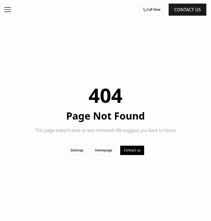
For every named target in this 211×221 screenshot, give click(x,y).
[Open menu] (7, 9)
